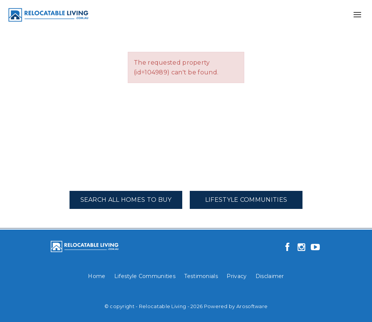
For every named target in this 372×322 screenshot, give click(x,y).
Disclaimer (270, 276)
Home (96, 276)
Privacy (236, 276)
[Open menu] (357, 15)
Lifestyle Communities (246, 199)
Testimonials (201, 276)
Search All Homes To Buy (126, 199)
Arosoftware (252, 306)
